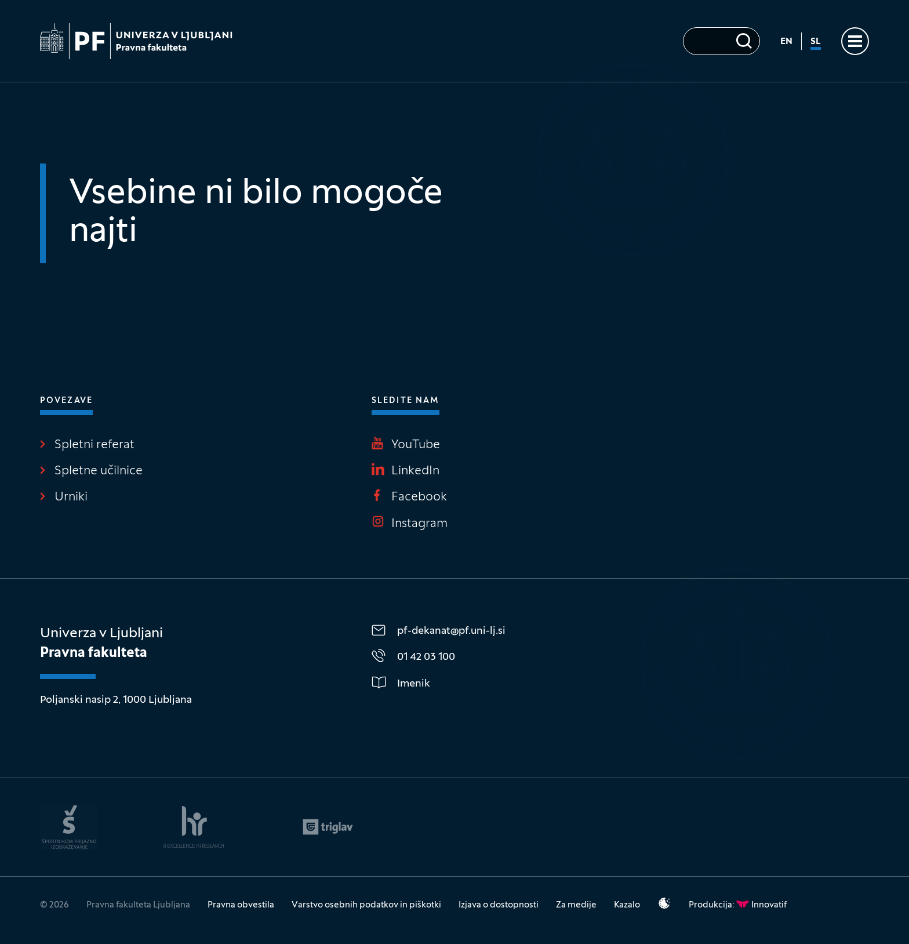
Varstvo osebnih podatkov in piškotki (366, 905)
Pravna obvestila (241, 905)
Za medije (576, 905)
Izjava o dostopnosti (499, 905)
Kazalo (627, 905)
